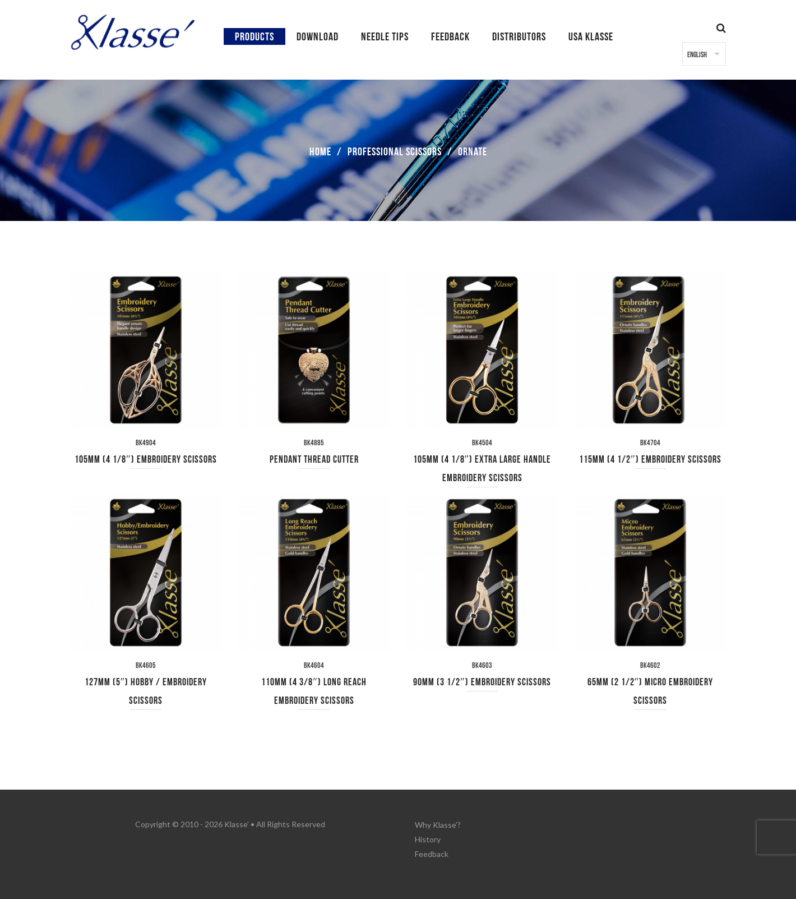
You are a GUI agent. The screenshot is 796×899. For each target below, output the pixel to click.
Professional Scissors (395, 152)
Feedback (431, 852)
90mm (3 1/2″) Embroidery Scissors (482, 682)
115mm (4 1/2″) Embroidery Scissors (650, 459)
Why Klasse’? (438, 824)
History (428, 838)
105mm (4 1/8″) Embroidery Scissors (146, 459)
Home (320, 152)
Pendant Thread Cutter (314, 459)
